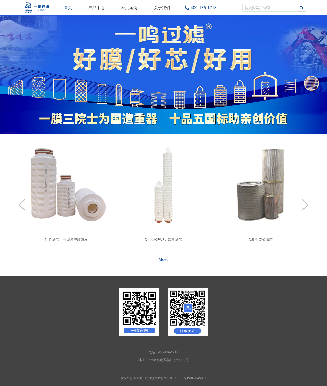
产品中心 (96, 7)
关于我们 (162, 7)
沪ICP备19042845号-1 (190, 378)
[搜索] (270, 8)
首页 (68, 7)
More (163, 259)
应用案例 (129, 7)
